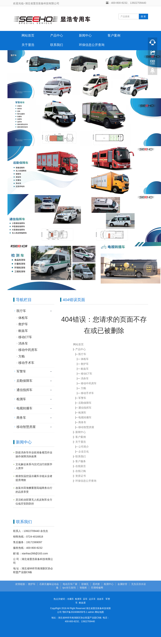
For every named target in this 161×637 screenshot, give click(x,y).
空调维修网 (97, 587)
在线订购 (80, 471)
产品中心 (56, 35)
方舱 (83, 388)
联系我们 (56, 45)
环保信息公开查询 (91, 45)
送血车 (100, 599)
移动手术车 (87, 393)
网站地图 (99, 612)
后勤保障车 (84, 402)
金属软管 (122, 584)
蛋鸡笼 (96, 584)
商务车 (82, 422)
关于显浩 (28, 45)
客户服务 (80, 461)
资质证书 (80, 475)
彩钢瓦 (85, 584)
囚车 (85, 599)
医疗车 (82, 354)
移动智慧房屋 (86, 427)
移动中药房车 (89, 383)
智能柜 (83, 587)
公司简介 (83, 446)
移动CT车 (86, 373)
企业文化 (83, 451)
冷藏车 (70, 599)
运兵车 (92, 599)
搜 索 (143, 16)
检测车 (82, 412)
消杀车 (85, 378)
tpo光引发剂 (69, 587)
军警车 (82, 397)
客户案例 (114, 35)
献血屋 (82, 602)
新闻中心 (85, 35)
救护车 (85, 363)
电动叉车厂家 (70, 584)
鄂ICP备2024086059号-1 (74, 612)
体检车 (85, 358)
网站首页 (28, 35)
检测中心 (109, 584)
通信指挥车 (84, 407)
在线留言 (80, 466)
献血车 (85, 368)
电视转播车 (84, 417)
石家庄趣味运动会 (49, 584)
